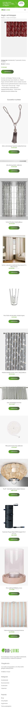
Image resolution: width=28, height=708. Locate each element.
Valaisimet (3, 688)
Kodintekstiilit (11, 60)
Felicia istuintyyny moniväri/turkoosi (14, 630)
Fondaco (3, 61)
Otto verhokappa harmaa (14, 402)
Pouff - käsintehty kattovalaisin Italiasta (14, 489)
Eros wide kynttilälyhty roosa (14, 588)
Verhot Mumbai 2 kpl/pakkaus (14, 222)
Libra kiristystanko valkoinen (14, 165)
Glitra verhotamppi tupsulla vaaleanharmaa (14, 146)
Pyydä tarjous (21, 3)
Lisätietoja (7, 71)
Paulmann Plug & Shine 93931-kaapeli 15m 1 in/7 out (14, 532)
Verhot (24, 60)
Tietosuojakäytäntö (6, 706)
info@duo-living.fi (5, 671)
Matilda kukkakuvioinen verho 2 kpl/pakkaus (14, 372)
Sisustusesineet (5, 683)
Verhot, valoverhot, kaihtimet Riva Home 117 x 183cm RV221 (14, 265)
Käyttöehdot (4, 703)
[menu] (25, 10)
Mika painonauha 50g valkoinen (14, 446)
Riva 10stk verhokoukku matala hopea (14, 315)
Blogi (2, 698)
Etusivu (3, 17)
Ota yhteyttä (4, 700)
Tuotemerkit (18, 60)
